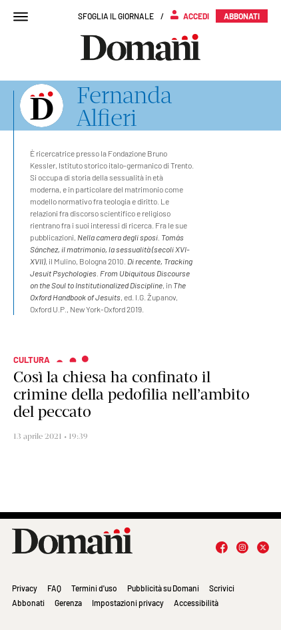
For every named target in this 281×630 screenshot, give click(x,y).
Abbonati (28, 602)
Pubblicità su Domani (163, 588)
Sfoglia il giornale (116, 16)
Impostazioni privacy (128, 602)
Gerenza (68, 602)
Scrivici (221, 588)
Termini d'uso (94, 588)
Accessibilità (196, 602)
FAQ (54, 588)
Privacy (24, 588)
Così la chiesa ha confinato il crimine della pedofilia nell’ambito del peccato (131, 394)
